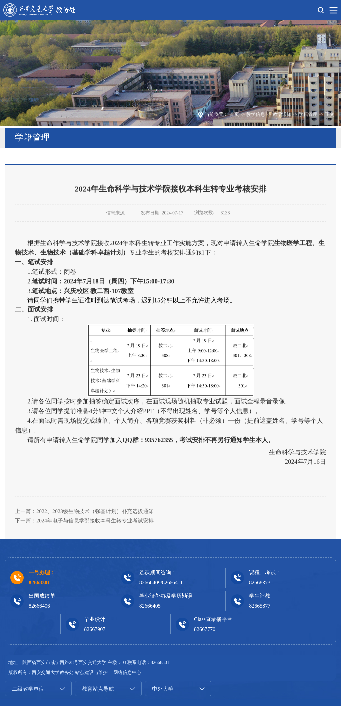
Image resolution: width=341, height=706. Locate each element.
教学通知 (282, 115)
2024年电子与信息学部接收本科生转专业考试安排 (95, 546)
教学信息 (255, 115)
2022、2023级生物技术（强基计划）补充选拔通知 (95, 537)
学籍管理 (308, 115)
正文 (329, 115)
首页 (234, 115)
